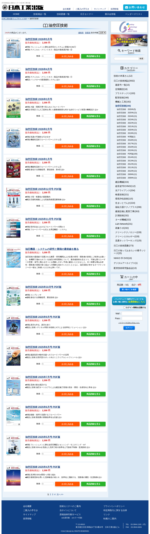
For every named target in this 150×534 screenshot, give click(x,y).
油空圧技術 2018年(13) (127, 140)
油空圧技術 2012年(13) (127, 164)
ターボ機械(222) (123, 219)
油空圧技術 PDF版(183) (127, 154)
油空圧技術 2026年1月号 (38, 159)
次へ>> (60, 494)
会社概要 (67, 9)
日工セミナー (86, 14)
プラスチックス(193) (125, 93)
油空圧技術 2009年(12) (127, 174)
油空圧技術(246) (123, 106)
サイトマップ (100, 9)
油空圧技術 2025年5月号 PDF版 (42, 437)
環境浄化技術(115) (124, 198)
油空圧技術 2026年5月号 (38, 39)
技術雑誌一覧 (39, 14)
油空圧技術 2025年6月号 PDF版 (42, 407)
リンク (106, 514)
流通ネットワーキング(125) (128, 240)
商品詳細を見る (93, 56)
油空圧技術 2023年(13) (127, 120)
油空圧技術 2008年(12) (127, 178)
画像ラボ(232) (122, 228)
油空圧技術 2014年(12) (127, 157)
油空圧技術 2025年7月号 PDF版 (42, 377)
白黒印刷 (65, 518)
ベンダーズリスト (133, 14)
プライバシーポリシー (114, 506)
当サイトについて (68, 510)
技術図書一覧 (63, 14)
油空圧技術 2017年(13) (127, 144)
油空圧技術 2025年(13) (127, 113)
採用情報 (115, 9)
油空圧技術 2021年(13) (127, 126)
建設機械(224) (122, 182)
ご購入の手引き (82, 9)
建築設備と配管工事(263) (127, 211)
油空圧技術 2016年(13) (127, 147)
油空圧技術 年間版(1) (126, 137)
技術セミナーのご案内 (70, 506)
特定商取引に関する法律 (115, 510)
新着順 (88, 33)
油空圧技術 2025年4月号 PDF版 (42, 467)
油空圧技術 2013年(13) (127, 161)
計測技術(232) (122, 215)
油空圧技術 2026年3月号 (38, 99)
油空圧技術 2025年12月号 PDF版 (43, 189)
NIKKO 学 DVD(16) (123, 258)
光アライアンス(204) (125, 190)
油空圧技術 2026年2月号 (38, 129)
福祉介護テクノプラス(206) (128, 207)
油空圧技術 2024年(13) (127, 116)
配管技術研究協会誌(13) (125, 268)
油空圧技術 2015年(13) (127, 150)
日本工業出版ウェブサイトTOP (14, 19)
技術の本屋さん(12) (123, 76)
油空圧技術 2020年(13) (127, 130)
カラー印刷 (76, 518)
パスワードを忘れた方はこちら (129, 323)
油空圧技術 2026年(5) (126, 109)
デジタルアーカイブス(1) (126, 263)
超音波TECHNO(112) (125, 186)
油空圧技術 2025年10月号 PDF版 (43, 287)
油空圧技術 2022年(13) (127, 123)
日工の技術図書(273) (123, 245)
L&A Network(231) (123, 224)
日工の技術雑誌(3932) (124, 81)
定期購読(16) (121, 89)
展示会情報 (110, 14)
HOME (16, 14)
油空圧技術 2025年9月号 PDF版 (42, 317)
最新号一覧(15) (122, 85)
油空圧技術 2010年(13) (127, 171)
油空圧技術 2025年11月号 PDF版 (43, 219)
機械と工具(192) (123, 101)
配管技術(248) (122, 97)
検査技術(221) (122, 194)
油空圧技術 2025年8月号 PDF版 (42, 347)
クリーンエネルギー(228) (127, 236)
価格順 (81, 33)
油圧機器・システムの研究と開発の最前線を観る (52, 249)
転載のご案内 (109, 518)
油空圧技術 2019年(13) (127, 133)
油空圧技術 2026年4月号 (38, 69)
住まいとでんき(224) (125, 203)
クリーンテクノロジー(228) (128, 232)
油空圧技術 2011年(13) (127, 167)
